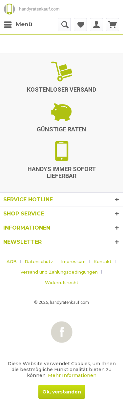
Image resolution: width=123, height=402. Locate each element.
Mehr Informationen (72, 375)
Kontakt (102, 261)
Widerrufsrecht (61, 282)
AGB (12, 261)
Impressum (73, 261)
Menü (18, 23)
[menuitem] (17, 24)
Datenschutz (39, 261)
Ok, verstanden (61, 392)
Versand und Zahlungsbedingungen (59, 272)
